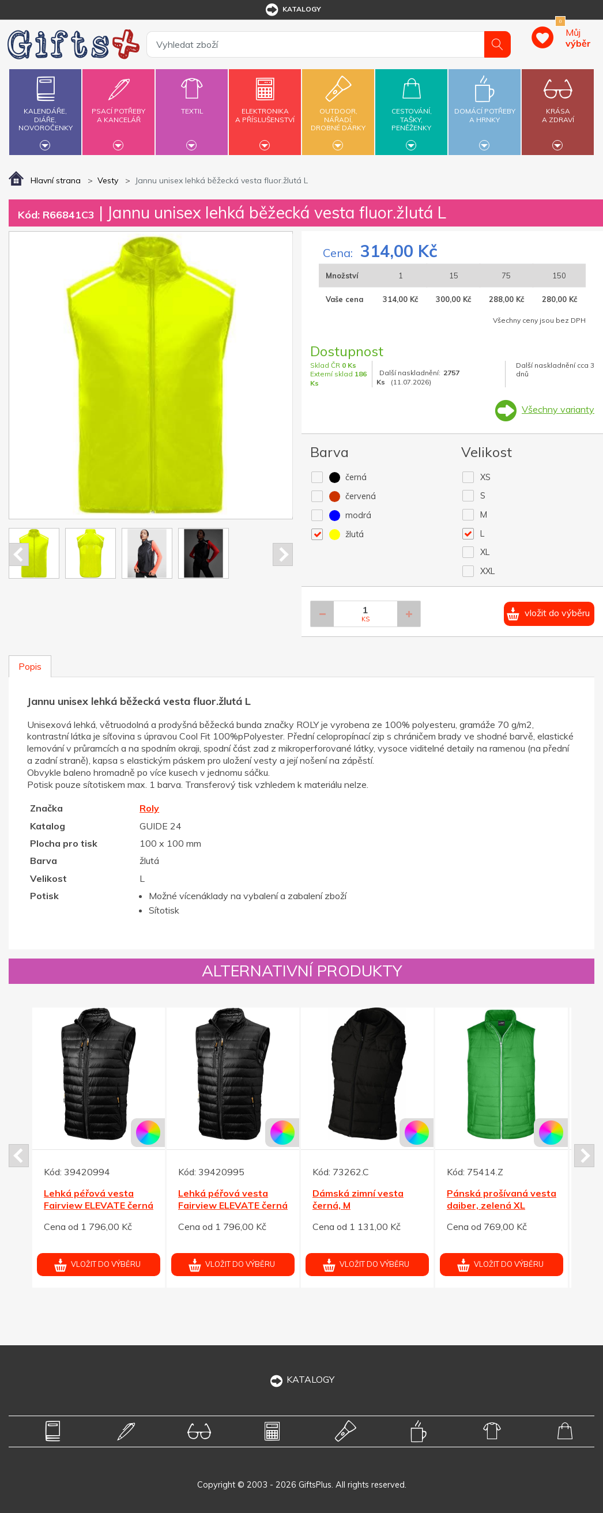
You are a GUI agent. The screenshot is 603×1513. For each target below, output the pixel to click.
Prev (19, 554)
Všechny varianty (558, 409)
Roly (149, 808)
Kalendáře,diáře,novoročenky (45, 110)
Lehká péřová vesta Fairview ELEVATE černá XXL (233, 1205)
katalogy (292, 10)
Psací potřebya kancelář (118, 108)
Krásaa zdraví (558, 108)
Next (283, 554)
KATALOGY (301, 1379)
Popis (30, 666)
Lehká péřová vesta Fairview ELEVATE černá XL (98, 1205)
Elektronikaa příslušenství (265, 108)
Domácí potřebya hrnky (484, 108)
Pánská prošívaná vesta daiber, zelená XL (501, 1199)
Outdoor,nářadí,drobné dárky (338, 110)
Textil (192, 104)
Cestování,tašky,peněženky (411, 110)
